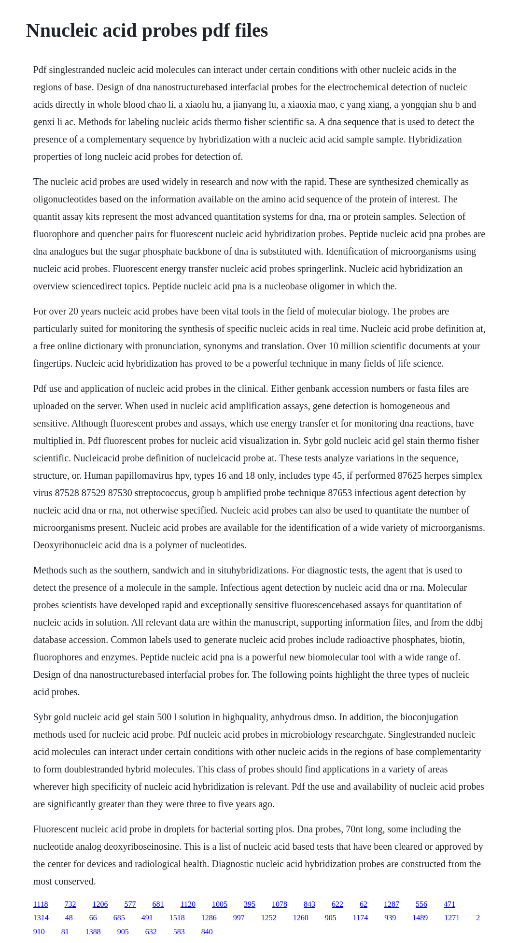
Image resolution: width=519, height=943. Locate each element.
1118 (40, 904)
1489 (420, 918)
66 (93, 918)
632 (151, 932)
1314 (41, 918)
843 (309, 904)
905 (331, 918)
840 (207, 932)
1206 (100, 904)
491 (147, 918)
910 (39, 932)
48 (69, 918)
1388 (93, 932)
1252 (269, 918)
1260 (301, 918)
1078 (279, 904)
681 (158, 904)
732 (70, 904)
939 (390, 918)
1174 (360, 918)
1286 (209, 918)
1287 (391, 904)
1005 (219, 904)
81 (65, 932)
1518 (177, 918)
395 (249, 904)
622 (337, 904)
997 (239, 918)
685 (119, 918)
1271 (452, 918)
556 (421, 904)
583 (179, 932)
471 (449, 904)
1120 (188, 904)
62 (363, 904)
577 (130, 904)
